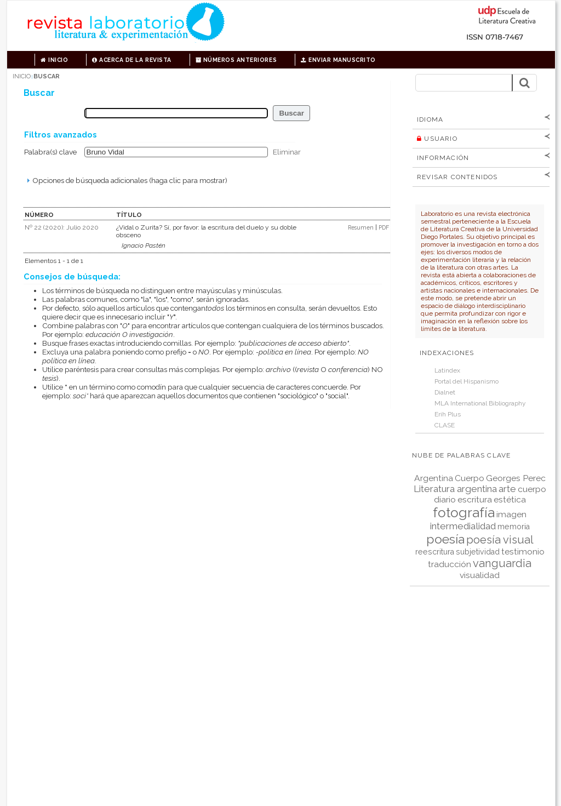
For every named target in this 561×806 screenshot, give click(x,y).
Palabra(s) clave (50, 151)
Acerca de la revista (131, 59)
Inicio (54, 59)
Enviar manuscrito (338, 59)
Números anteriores (236, 59)
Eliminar (287, 151)
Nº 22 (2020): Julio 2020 (62, 227)
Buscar (46, 76)
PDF (384, 227)
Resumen (361, 227)
